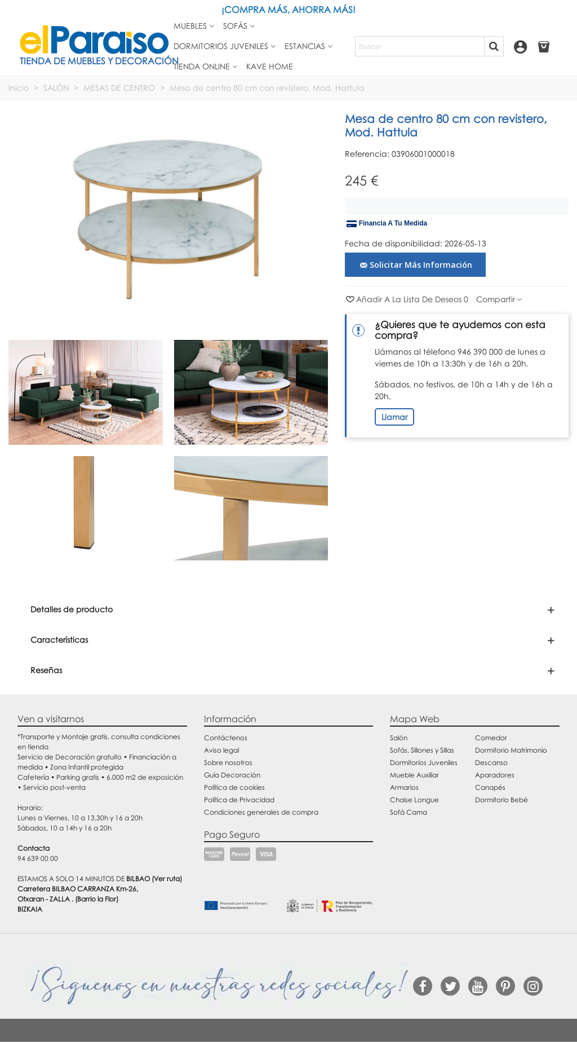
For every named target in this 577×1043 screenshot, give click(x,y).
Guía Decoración (232, 775)
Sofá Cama (408, 812)
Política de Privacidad (239, 799)
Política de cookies (234, 787)
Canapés (490, 787)
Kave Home (269, 66)
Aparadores (494, 775)
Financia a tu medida (387, 223)
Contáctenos (225, 737)
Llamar (394, 417)
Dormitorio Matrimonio (511, 750)
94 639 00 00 (37, 858)
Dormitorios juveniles (221, 46)
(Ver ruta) (167, 878)
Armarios (404, 787)
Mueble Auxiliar (414, 775)
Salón (398, 737)
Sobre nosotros (228, 762)
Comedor (491, 737)
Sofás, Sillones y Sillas (422, 750)
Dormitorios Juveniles (424, 762)
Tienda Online (202, 66)
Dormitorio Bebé (501, 799)
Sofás (235, 25)
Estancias (305, 46)
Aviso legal (221, 750)
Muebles (190, 25)
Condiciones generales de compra (261, 812)
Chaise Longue (414, 799)
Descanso (491, 762)
